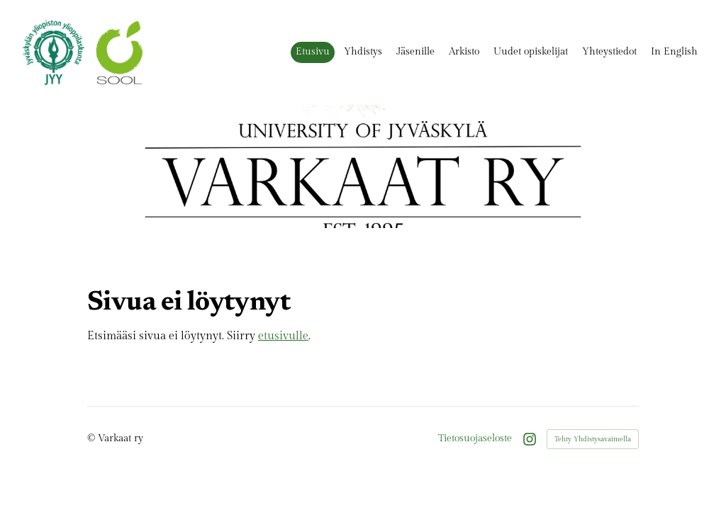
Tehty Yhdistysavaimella (592, 439)
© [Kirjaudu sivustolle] (92, 438)
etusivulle (283, 336)
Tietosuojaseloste (475, 438)
